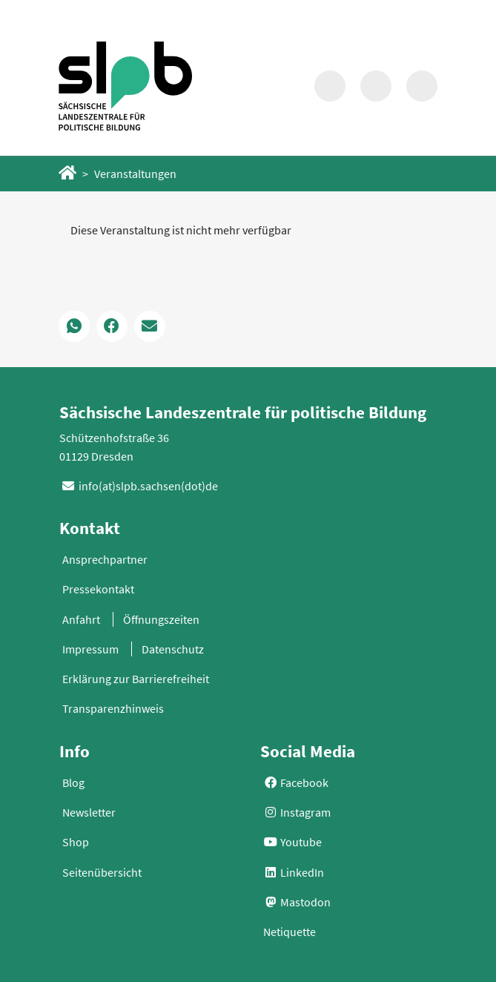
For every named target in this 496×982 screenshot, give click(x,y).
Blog (73, 782)
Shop (75, 841)
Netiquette (289, 931)
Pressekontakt (98, 588)
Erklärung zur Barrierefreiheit (135, 678)
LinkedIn (293, 872)
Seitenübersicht (102, 872)
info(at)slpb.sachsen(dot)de (148, 485)
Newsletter (89, 812)
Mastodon (297, 901)
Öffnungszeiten (161, 619)
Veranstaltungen (135, 173)
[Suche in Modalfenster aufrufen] (329, 86)
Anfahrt (81, 619)
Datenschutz (173, 649)
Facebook (295, 782)
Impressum (90, 649)
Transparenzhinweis (113, 708)
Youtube (292, 841)
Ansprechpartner (105, 559)
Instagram (297, 812)
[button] (74, 326)
